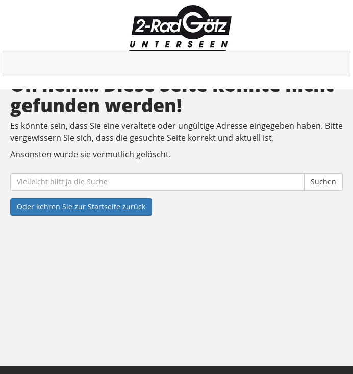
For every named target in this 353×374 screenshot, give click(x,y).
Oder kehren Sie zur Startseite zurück (81, 206)
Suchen (323, 181)
